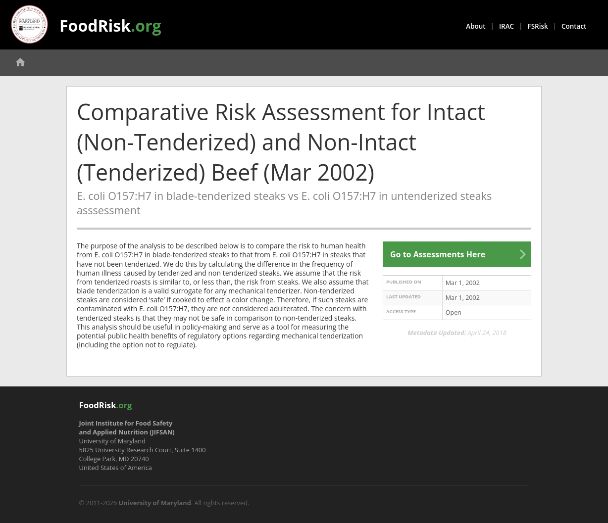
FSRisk (538, 26)
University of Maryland (155, 502)
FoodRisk (110, 25)
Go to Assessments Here (437, 254)
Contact (573, 26)
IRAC (506, 26)
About (475, 26)
